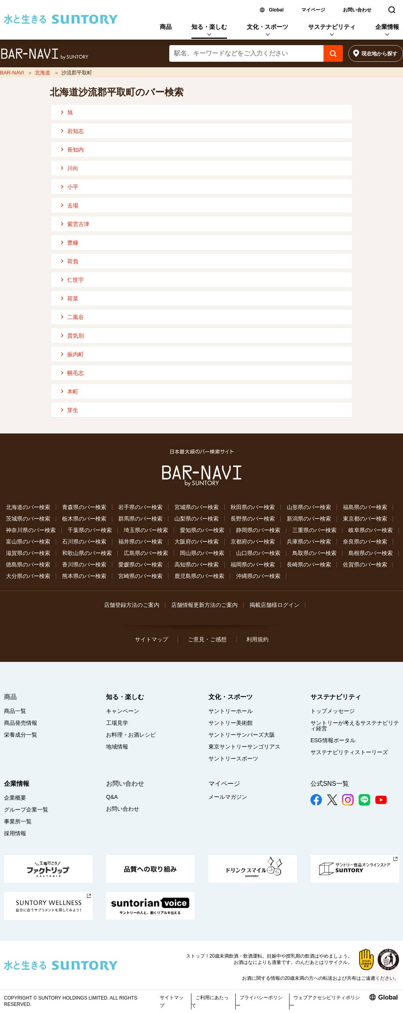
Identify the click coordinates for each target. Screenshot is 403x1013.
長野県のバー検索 (253, 518)
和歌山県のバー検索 (87, 553)
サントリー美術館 (230, 723)
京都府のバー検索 (253, 541)
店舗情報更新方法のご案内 (204, 605)
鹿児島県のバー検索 (199, 576)
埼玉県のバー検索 (146, 530)
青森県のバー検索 (84, 507)
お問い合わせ (357, 10)
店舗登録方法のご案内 (131, 605)
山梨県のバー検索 (196, 518)
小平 (72, 187)
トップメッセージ (332, 711)
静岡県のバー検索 (258, 530)
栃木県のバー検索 (84, 518)
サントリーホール (230, 711)
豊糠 (72, 242)
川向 (72, 168)
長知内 (75, 149)
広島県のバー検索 (146, 553)
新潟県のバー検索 (309, 518)
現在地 (379, 54)
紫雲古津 (78, 224)
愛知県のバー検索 (202, 530)
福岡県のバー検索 (253, 564)
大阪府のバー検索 (196, 541)
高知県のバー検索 (196, 564)
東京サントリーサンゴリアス (244, 746)
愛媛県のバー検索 (140, 564)
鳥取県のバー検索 (314, 553)
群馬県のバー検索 (140, 518)
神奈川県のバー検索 (31, 530)
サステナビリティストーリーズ (349, 752)
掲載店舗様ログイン (274, 605)
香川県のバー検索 (84, 564)
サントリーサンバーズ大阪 (241, 735)
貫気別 (75, 336)
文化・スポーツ (267, 26)
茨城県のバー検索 (28, 518)
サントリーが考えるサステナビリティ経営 (354, 726)
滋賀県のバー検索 (28, 553)
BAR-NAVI (12, 73)
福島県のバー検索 (365, 507)
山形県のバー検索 (309, 507)
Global (276, 10)
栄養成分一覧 (20, 735)
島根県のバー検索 (370, 553)
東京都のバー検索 (365, 518)
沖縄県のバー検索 (258, 576)
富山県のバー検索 (28, 541)
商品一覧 (15, 711)
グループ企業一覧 (26, 809)
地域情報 (117, 746)
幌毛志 (75, 373)
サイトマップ (151, 639)
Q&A (112, 797)
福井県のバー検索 (140, 541)
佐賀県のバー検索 (365, 564)
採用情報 (15, 833)
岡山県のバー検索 (202, 553)
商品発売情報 (20, 723)
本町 (72, 391)
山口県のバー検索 (258, 553)
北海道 (42, 73)
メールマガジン (227, 797)
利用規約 (257, 639)
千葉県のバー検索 (90, 530)
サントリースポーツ (233, 758)
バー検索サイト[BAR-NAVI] (44, 54)
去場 (72, 205)
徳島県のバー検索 (28, 564)
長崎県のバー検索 (309, 564)
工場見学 (117, 723)
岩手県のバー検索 (140, 507)
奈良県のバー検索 (365, 541)
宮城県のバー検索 (196, 507)
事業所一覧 (18, 821)
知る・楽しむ (209, 26)
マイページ (313, 10)
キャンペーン (122, 711)
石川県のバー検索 (84, 541)
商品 (166, 26)
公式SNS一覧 (329, 783)
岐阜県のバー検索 (370, 530)
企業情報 (387, 26)
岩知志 (75, 131)
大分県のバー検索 (28, 576)
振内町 (75, 354)
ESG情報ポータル (333, 740)
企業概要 (15, 797)
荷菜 (72, 298)
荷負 (72, 261)
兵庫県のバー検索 (309, 541)
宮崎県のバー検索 (140, 576)
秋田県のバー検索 (253, 507)
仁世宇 (75, 280)
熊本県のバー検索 (84, 576)
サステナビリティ (332, 26)
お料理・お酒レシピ (131, 735)
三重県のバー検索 (314, 530)
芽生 (72, 410)
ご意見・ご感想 (207, 639)
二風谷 (75, 317)
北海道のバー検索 (28, 507)
